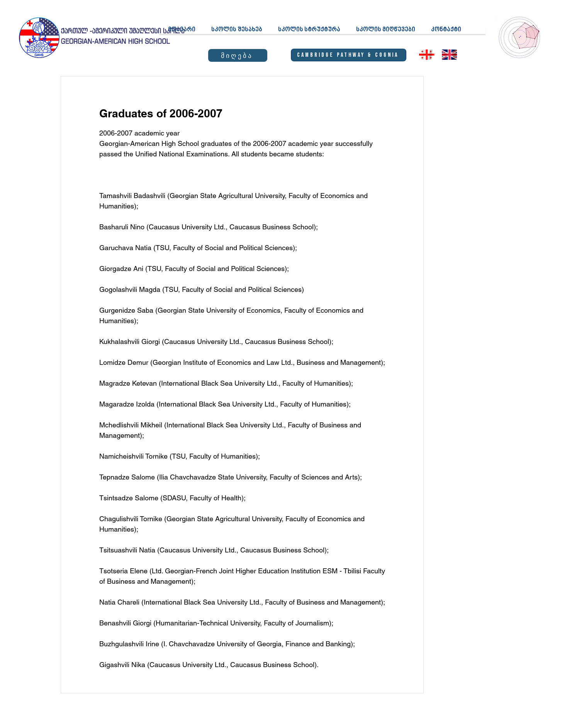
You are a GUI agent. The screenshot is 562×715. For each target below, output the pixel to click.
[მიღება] (237, 55)
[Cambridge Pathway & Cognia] (348, 55)
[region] (519, 37)
